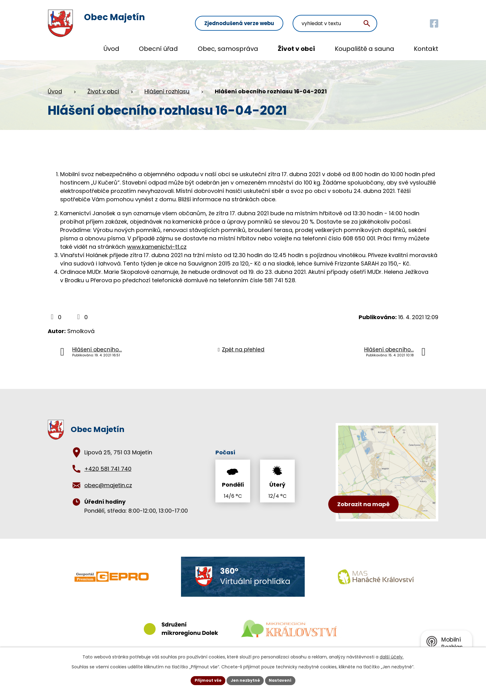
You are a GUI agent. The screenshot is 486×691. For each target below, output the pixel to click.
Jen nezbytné (245, 680)
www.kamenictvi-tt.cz (157, 247)
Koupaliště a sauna (364, 48)
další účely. (392, 656)
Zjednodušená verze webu (277, 19)
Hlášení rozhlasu (166, 91)
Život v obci (296, 48)
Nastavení (284, 680)
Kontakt (426, 48)
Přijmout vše (204, 680)
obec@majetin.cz (108, 485)
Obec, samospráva (228, 48)
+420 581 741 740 (107, 469)
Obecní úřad (158, 48)
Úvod (111, 48)
